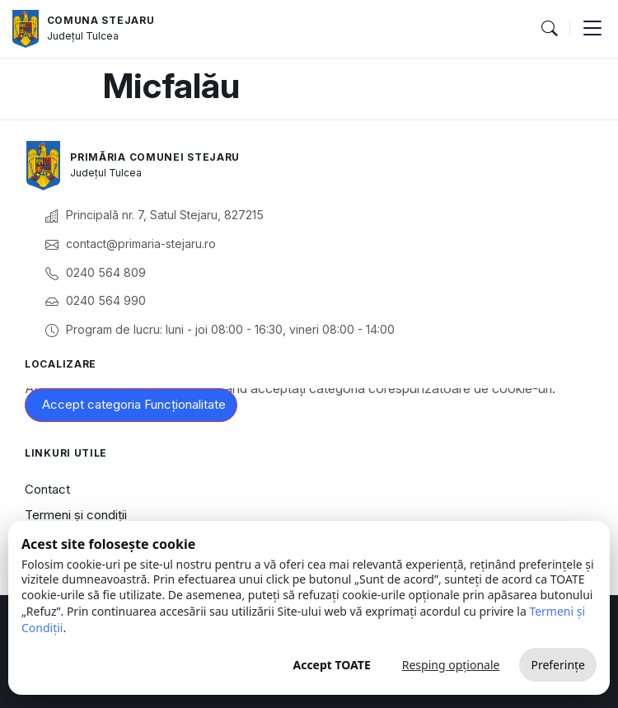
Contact (47, 489)
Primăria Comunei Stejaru (155, 157)
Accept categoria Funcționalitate (134, 404)
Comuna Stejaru (101, 20)
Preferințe (558, 665)
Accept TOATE (331, 665)
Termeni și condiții (76, 515)
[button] (548, 28)
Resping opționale (451, 665)
